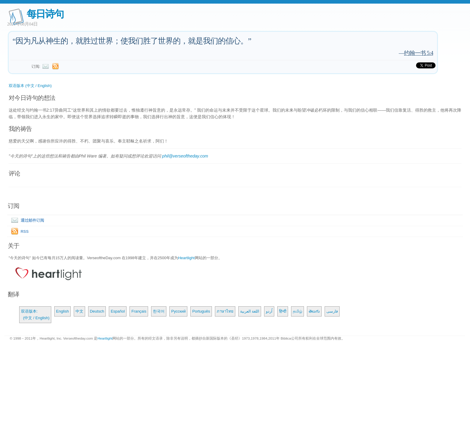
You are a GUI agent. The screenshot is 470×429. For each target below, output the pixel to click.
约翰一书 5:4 (418, 53)
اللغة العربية (250, 311)
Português (201, 311)
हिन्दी (282, 311)
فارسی (332, 311)
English (62, 311)
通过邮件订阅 (26, 220)
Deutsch (97, 311)
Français (138, 311)
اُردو (269, 311)
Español (118, 311)
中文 (79, 311)
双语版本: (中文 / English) (35, 314)
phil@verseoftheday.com (185, 156)
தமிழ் (297, 311)
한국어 (159, 311)
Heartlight (186, 258)
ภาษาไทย (225, 311)
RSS (25, 231)
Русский (178, 311)
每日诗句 (45, 14)
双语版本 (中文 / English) (30, 85)
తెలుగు (314, 311)
